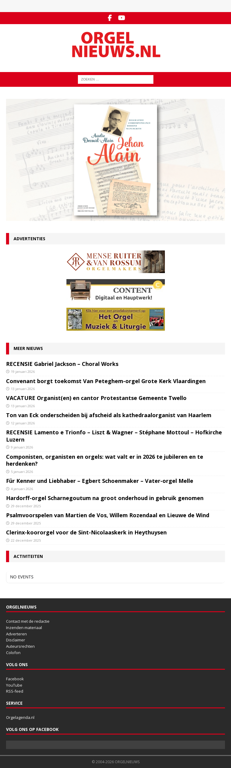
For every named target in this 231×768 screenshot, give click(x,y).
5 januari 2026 (22, 471)
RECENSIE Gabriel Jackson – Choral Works (62, 363)
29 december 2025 (26, 506)
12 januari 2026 (23, 423)
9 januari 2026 (22, 447)
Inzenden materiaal (24, 627)
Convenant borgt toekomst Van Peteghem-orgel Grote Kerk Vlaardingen (106, 381)
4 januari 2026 (22, 488)
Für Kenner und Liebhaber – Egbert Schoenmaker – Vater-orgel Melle (99, 480)
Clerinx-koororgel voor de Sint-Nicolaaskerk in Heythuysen (86, 532)
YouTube (14, 685)
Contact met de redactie (28, 621)
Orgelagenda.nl (20, 717)
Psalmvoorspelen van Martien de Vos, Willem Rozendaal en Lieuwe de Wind (107, 515)
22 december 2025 (26, 540)
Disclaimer (15, 640)
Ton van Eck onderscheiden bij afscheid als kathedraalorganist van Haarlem (108, 415)
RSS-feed (14, 691)
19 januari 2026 (23, 371)
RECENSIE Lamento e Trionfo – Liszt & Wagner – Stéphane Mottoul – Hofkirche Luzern (114, 436)
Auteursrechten (20, 646)
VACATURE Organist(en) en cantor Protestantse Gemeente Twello (96, 397)
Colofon (13, 652)
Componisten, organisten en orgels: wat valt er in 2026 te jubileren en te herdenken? (104, 460)
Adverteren (16, 634)
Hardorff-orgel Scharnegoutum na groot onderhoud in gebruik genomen (105, 498)
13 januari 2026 (23, 388)
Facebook (15, 678)
